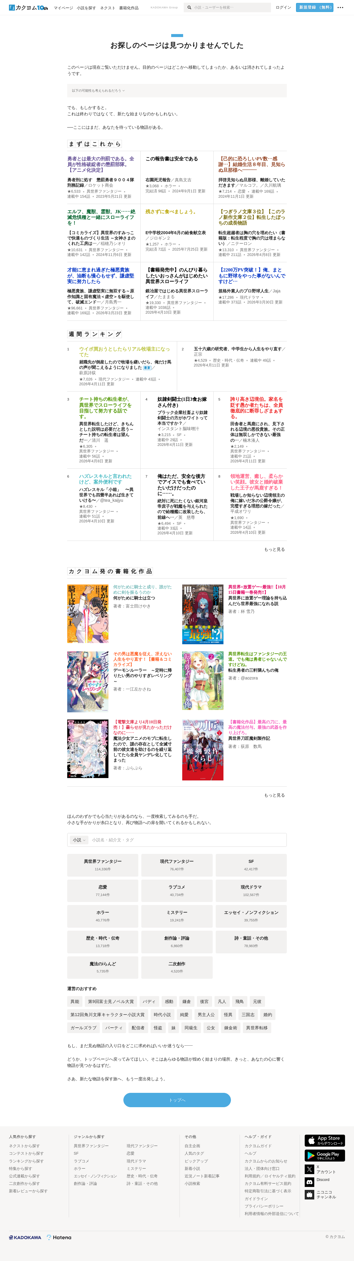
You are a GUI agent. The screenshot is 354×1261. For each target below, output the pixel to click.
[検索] (189, 7)
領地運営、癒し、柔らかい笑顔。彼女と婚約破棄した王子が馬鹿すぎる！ (256, 482)
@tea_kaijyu (111, 500)
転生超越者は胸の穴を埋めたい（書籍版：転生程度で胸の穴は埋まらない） (251, 238)
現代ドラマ (249, 297)
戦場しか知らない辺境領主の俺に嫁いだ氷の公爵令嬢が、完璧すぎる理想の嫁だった (257, 500)
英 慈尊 (186, 517)
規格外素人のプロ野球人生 (243, 291)
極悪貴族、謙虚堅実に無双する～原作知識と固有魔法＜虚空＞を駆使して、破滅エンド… (100, 296)
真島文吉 (183, 179)
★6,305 (86, 446)
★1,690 (237, 518)
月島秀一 (113, 302)
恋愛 (242, 191)
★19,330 (153, 303)
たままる (166, 296)
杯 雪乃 (248, 611)
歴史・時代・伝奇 (228, 360)
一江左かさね (138, 689)
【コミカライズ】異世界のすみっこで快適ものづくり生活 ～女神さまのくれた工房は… (101, 238)
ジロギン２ (160, 238)
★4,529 (200, 360)
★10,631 (75, 250)
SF (179, 435)
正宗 (198, 354)
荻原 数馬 (251, 746)
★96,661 (75, 308)
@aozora (249, 678)
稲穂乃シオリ (113, 243)
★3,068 (152, 186)
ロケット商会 (100, 185)
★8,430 (86, 506)
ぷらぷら (134, 768)
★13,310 (226, 250)
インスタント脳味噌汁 (178, 428)
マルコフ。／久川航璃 (260, 185)
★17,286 (226, 297)
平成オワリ (240, 511)
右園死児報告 (158, 179)
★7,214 (225, 191)
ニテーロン (241, 243)
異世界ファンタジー (104, 191)
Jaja (277, 291)
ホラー (170, 186)
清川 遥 (100, 440)
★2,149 (237, 446)
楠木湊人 (251, 440)
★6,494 (164, 523)
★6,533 (74, 191)
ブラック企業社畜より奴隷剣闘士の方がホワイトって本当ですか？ (182, 418)
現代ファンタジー (114, 379)
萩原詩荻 (87, 372)
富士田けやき (138, 606)
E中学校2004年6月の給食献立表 (175, 232)
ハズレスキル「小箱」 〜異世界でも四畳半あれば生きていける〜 (106, 495)
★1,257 (152, 244)
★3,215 (164, 435)
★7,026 (86, 379)
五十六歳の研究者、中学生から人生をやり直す (238, 348)
